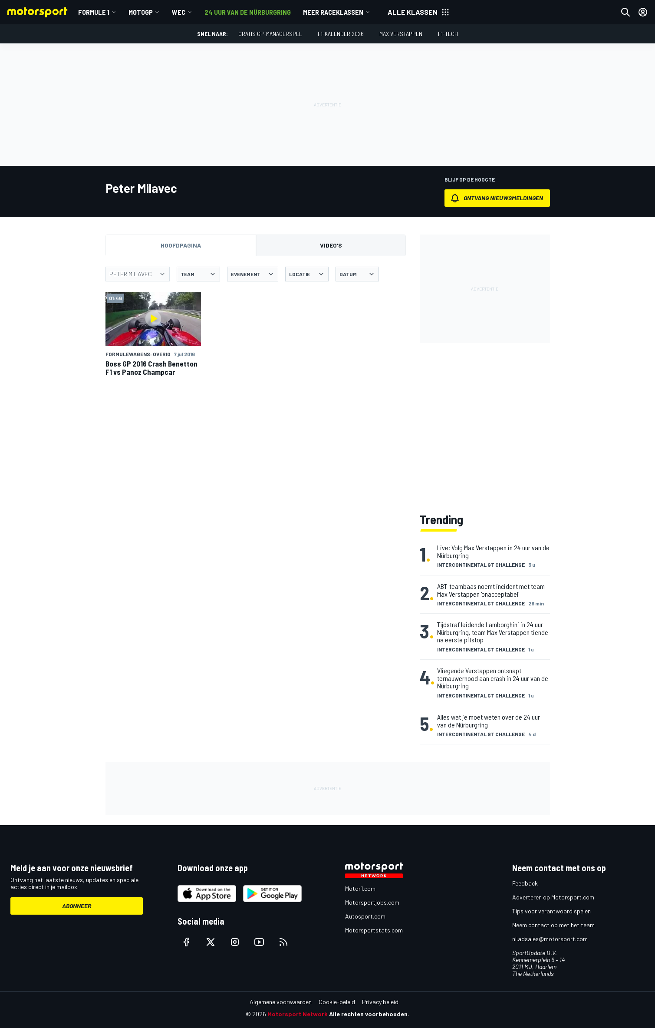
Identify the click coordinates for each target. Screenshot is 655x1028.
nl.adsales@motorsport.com (550, 938)
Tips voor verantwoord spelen (551, 911)
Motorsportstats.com (374, 930)
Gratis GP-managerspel (270, 33)
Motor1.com (360, 888)
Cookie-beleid (337, 1001)
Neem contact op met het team (553, 925)
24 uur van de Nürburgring (247, 12)
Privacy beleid (380, 1001)
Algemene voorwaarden (281, 1001)
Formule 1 (93, 12)
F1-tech (448, 33)
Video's (331, 245)
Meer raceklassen (333, 12)
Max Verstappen (400, 33)
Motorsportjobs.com (372, 902)
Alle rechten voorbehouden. (369, 1014)
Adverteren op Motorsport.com (553, 897)
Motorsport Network (297, 1014)
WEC (178, 12)
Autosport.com (365, 916)
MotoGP (140, 12)
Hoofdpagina (181, 245)
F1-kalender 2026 (341, 33)
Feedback (525, 883)
